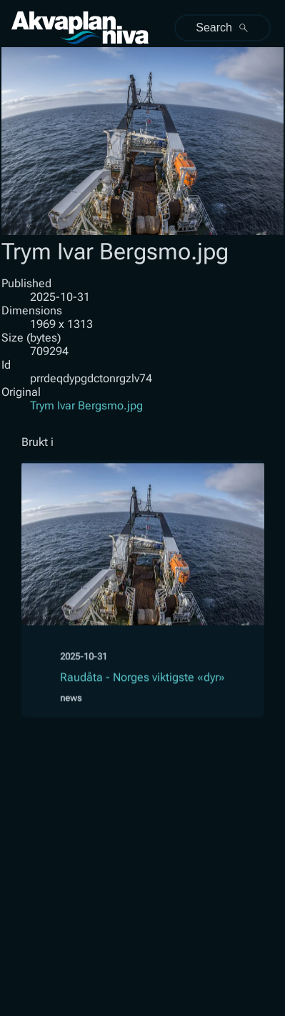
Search (222, 27)
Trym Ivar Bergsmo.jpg (86, 405)
